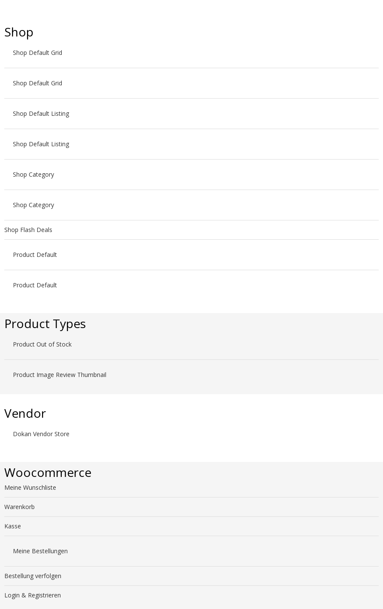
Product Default (35, 254)
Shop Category (33, 174)
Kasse (12, 526)
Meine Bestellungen (40, 551)
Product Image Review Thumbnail (59, 375)
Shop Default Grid (37, 52)
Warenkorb (19, 507)
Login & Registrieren (32, 595)
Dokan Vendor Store (41, 434)
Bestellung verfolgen (32, 576)
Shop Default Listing (41, 113)
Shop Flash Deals (28, 230)
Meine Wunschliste (30, 487)
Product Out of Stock (42, 344)
